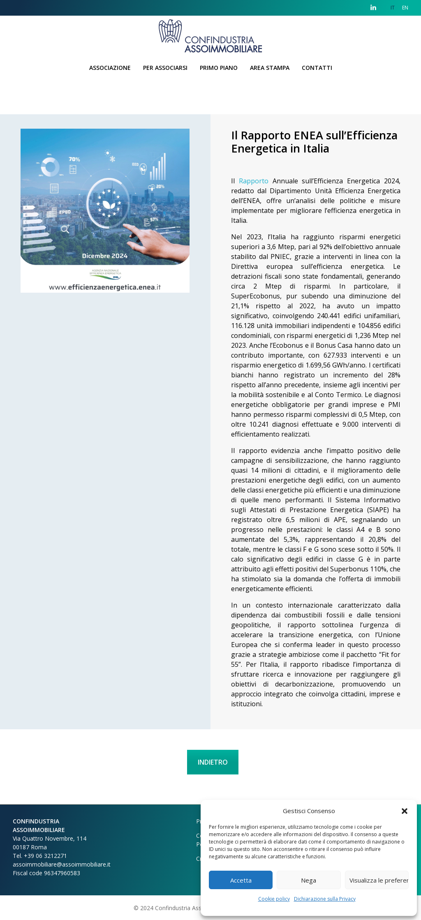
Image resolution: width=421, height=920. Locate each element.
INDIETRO (213, 762)
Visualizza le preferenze (379, 880)
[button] (404, 811)
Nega (308, 880)
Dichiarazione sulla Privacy (325, 898)
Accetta (241, 880)
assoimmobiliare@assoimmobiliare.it (62, 864)
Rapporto (253, 180)
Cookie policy (274, 898)
